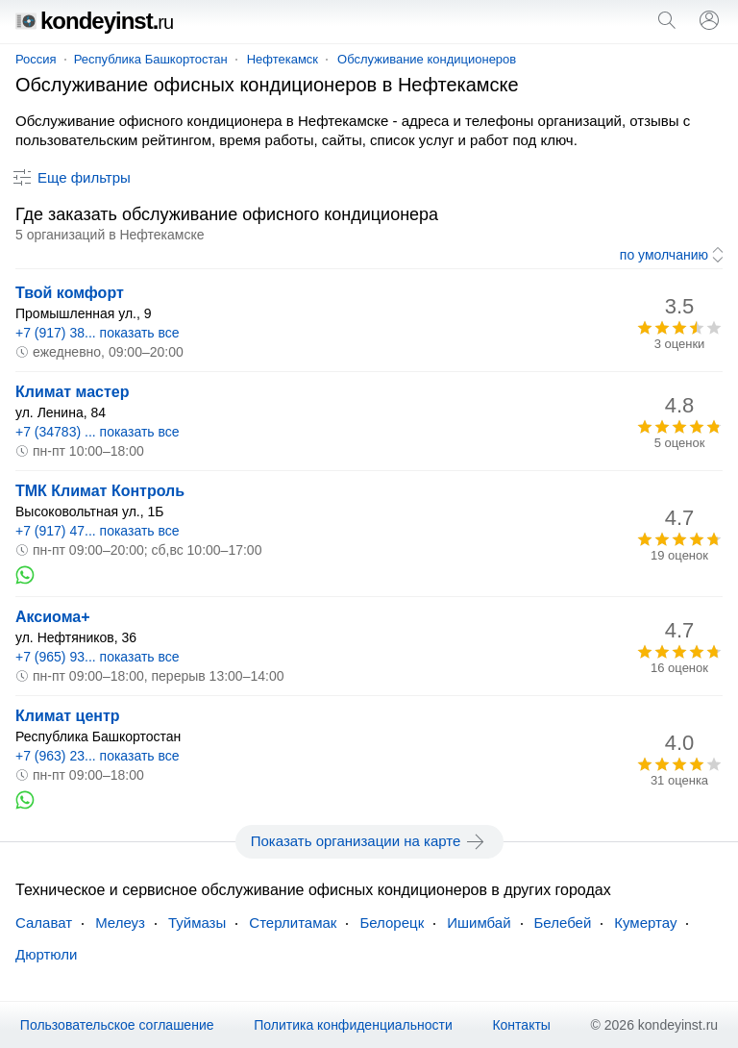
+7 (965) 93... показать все (97, 656)
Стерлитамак (292, 922)
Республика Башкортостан (151, 59)
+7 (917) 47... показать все (97, 530)
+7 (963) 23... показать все (97, 755)
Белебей (563, 922)
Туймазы (197, 922)
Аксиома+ (52, 617)
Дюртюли (46, 954)
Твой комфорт (69, 293)
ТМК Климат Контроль (99, 491)
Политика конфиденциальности (353, 1025)
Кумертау (645, 922)
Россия (36, 59)
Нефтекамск (282, 59)
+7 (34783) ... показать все (97, 431)
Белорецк (391, 922)
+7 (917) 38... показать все (97, 332)
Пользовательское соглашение (117, 1025)
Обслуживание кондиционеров (426, 59)
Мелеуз (120, 922)
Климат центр (67, 716)
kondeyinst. (94, 21)
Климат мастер (72, 392)
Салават (43, 922)
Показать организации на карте (369, 841)
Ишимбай (478, 922)
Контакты (521, 1025)
